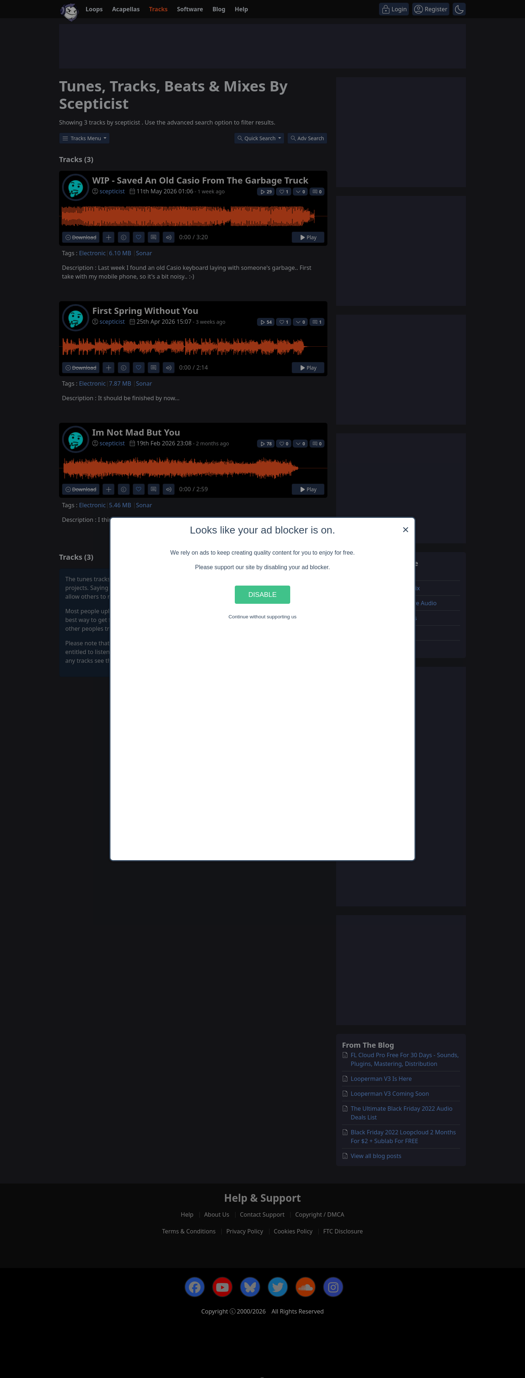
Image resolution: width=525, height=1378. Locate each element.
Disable (262, 594)
